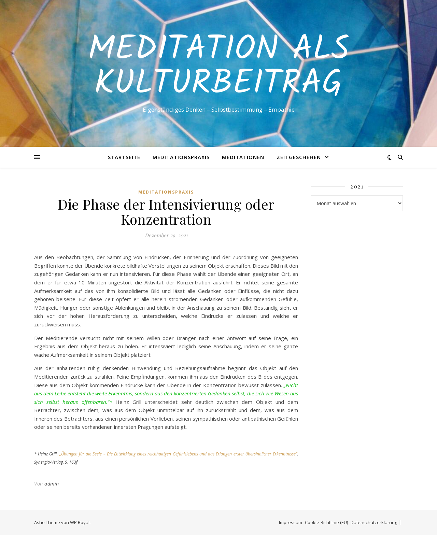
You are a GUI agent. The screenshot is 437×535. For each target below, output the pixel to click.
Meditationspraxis (181, 157)
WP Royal (79, 522)
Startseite (124, 157)
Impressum (290, 522)
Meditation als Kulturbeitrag (218, 67)
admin (51, 483)
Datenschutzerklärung (374, 522)
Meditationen (243, 157)
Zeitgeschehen (299, 157)
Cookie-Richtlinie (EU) (326, 522)
